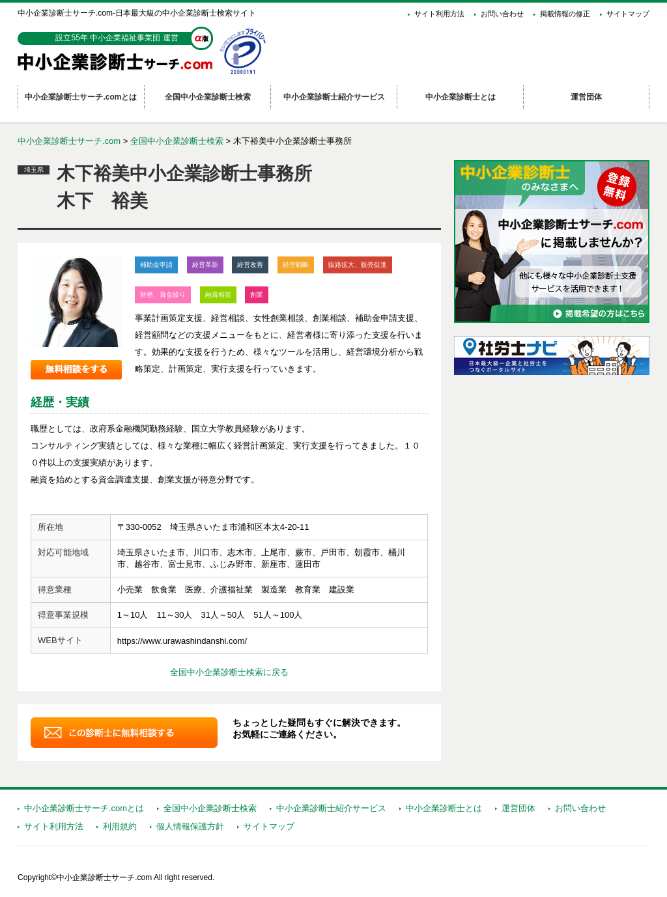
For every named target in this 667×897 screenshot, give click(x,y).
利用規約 (120, 826)
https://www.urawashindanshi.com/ (182, 641)
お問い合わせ (502, 14)
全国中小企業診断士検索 (176, 141)
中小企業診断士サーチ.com (69, 141)
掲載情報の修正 (565, 14)
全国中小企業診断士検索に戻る (229, 672)
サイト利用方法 (439, 14)
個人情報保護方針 (190, 826)
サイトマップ (627, 14)
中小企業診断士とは (444, 808)
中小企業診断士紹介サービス (331, 808)
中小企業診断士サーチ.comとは (84, 808)
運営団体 (518, 808)
